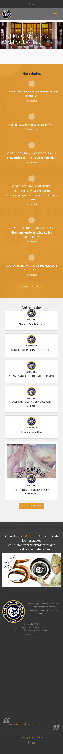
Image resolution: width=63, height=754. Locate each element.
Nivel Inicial (31, 345)
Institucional (31, 319)
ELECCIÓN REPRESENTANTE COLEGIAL (31, 491)
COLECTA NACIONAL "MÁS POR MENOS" (31, 404)
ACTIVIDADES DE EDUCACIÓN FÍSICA (31, 376)
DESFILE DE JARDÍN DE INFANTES (31, 350)
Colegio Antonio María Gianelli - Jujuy (23, 724)
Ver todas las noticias (31, 286)
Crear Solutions (36, 738)
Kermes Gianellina (31, 432)
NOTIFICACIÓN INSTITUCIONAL (31, 124)
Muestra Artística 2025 (32, 323)
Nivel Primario (31, 427)
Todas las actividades (31, 506)
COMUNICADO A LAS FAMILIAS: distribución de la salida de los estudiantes (31, 232)
